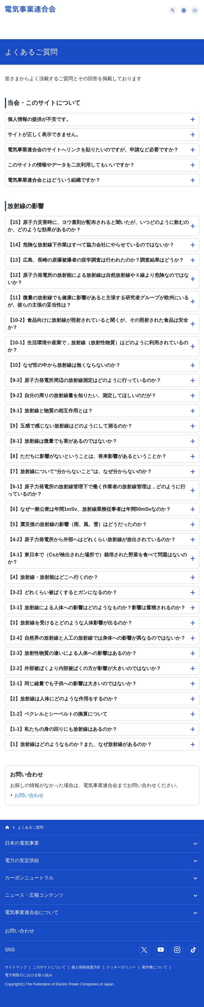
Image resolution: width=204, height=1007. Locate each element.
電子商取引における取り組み (28, 975)
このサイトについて (49, 967)
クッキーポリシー (121, 967)
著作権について (154, 967)
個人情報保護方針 (86, 967)
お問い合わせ (19, 930)
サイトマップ (16, 967)
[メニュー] (173, 10)
